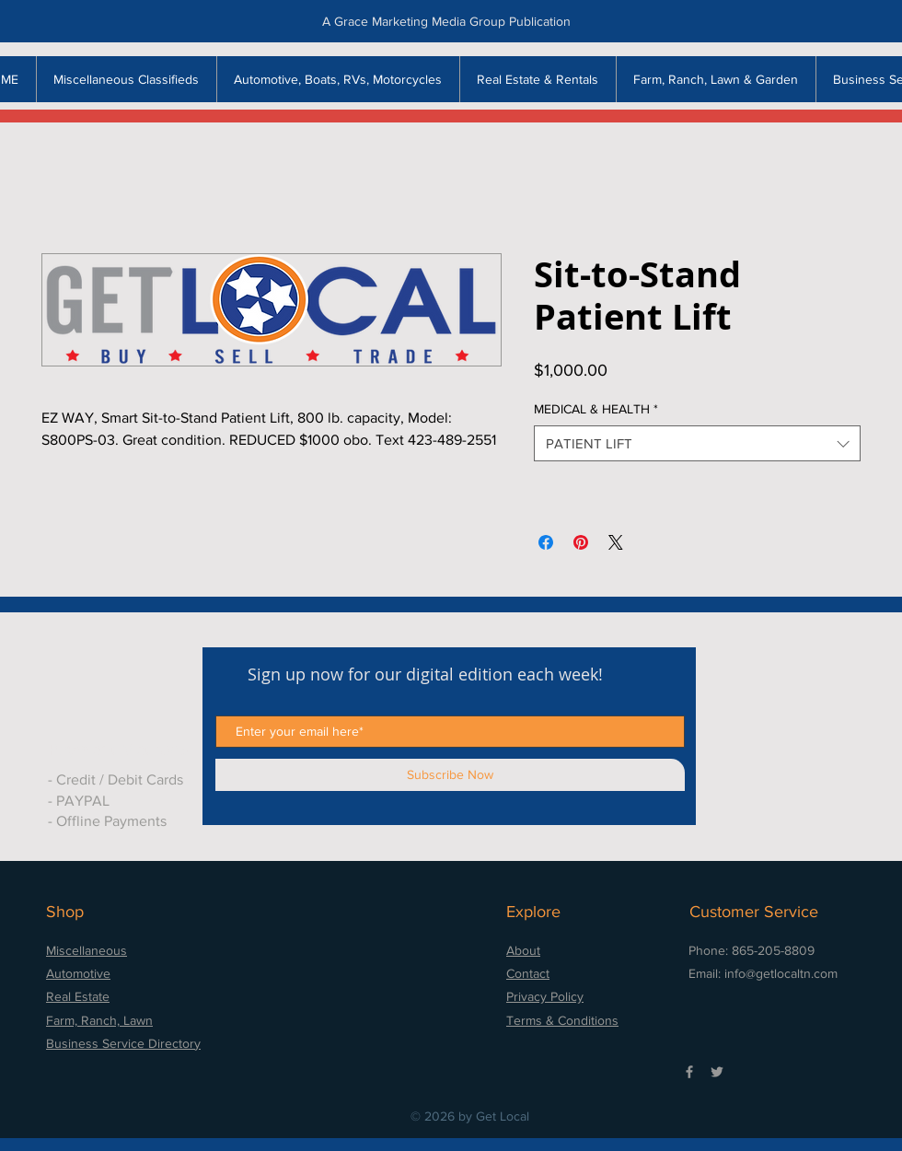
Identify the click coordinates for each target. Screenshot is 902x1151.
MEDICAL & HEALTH (596, 408)
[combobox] (697, 443)
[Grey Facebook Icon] (689, 1072)
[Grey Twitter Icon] (717, 1072)
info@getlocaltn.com (781, 973)
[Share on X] (616, 542)
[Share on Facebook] (546, 542)
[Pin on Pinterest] (581, 542)
